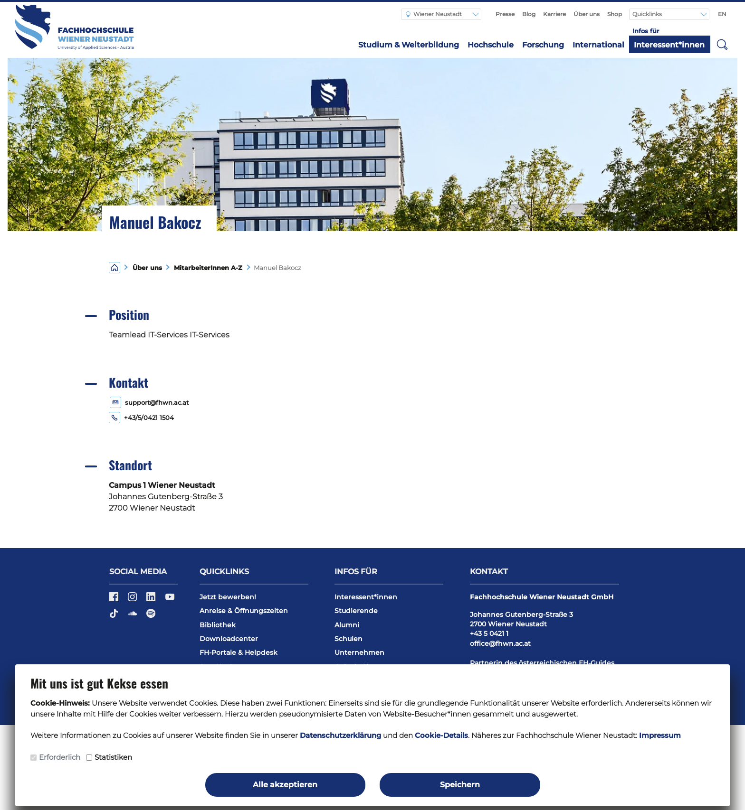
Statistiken (113, 757)
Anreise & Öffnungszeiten (244, 610)
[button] (722, 44)
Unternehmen (359, 652)
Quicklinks (647, 14)
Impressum (660, 735)
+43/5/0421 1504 (149, 417)
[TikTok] (114, 617)
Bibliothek (218, 625)
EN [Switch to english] (722, 14)
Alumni (346, 625)
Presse (505, 14)
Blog (528, 14)
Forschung (543, 44)
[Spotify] (150, 617)
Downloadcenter (229, 638)
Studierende (356, 610)
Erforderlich (59, 757)
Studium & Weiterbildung (408, 44)
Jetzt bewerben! (228, 597)
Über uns (586, 14)
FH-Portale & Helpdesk (238, 652)
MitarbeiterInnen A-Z (206, 267)
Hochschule (491, 44)
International (598, 44)
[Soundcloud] (133, 617)
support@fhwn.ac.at (157, 402)
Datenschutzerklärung (340, 735)
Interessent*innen (669, 44)
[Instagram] (133, 600)
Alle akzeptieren (285, 784)
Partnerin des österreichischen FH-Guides (542, 663)
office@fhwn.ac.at (500, 643)
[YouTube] (169, 600)
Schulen (348, 638)
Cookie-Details (441, 735)
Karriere (554, 14)
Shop (614, 14)
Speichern (460, 784)
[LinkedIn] (151, 600)
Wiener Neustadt (433, 14)
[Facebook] (114, 600)
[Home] (114, 266)
